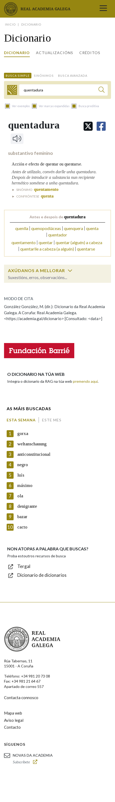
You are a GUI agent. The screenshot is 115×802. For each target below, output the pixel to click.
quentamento (23, 242)
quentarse (86, 248)
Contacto (12, 727)
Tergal (23, 566)
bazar (22, 516)
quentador (57, 234)
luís (20, 475)
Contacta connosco (21, 697)
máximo (24, 485)
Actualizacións (54, 52)
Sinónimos (44, 75)
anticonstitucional (33, 454)
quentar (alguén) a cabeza (79, 242)
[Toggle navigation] (103, 9)
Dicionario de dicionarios (42, 575)
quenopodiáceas (46, 228)
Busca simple (18, 75)
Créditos (89, 52)
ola (20, 495)
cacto (22, 527)
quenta (92, 228)
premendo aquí (85, 381)
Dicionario (17, 52)
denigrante (27, 506)
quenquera (73, 228)
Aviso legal (13, 720)
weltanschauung (32, 443)
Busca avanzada (72, 75)
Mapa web (13, 713)
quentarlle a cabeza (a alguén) (47, 248)
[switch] (70, 270)
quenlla (21, 228)
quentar (46, 242)
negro (22, 464)
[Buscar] (101, 90)
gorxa (22, 433)
